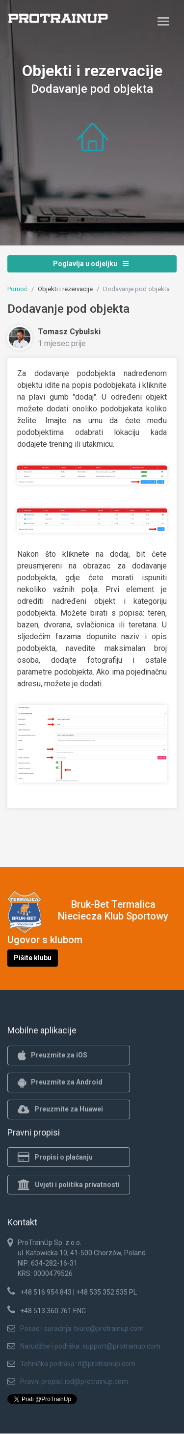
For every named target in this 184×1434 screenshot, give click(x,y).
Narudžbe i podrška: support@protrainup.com (90, 1346)
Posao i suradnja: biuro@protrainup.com (82, 1328)
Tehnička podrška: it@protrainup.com (77, 1364)
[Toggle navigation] (163, 21)
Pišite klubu (33, 958)
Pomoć (17, 289)
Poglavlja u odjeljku (91, 264)
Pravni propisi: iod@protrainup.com (74, 1381)
